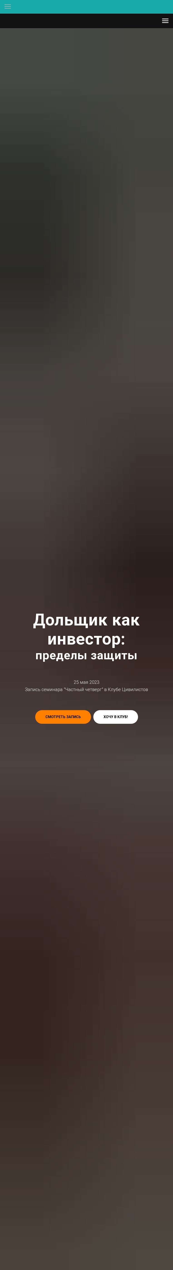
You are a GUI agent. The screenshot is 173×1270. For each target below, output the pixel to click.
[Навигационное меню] (8, 7)
